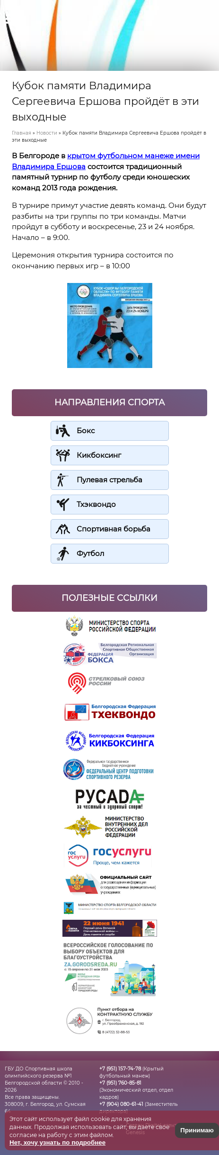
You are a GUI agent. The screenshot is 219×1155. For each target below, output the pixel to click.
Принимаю (197, 1130)
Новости (46, 133)
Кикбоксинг (99, 455)
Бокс (86, 430)
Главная (21, 133)
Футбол (90, 553)
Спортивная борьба (113, 528)
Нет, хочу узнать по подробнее (57, 1142)
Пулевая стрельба (109, 479)
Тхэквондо (96, 504)
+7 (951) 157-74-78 (120, 1069)
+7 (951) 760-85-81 (120, 1083)
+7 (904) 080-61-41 (121, 1104)
